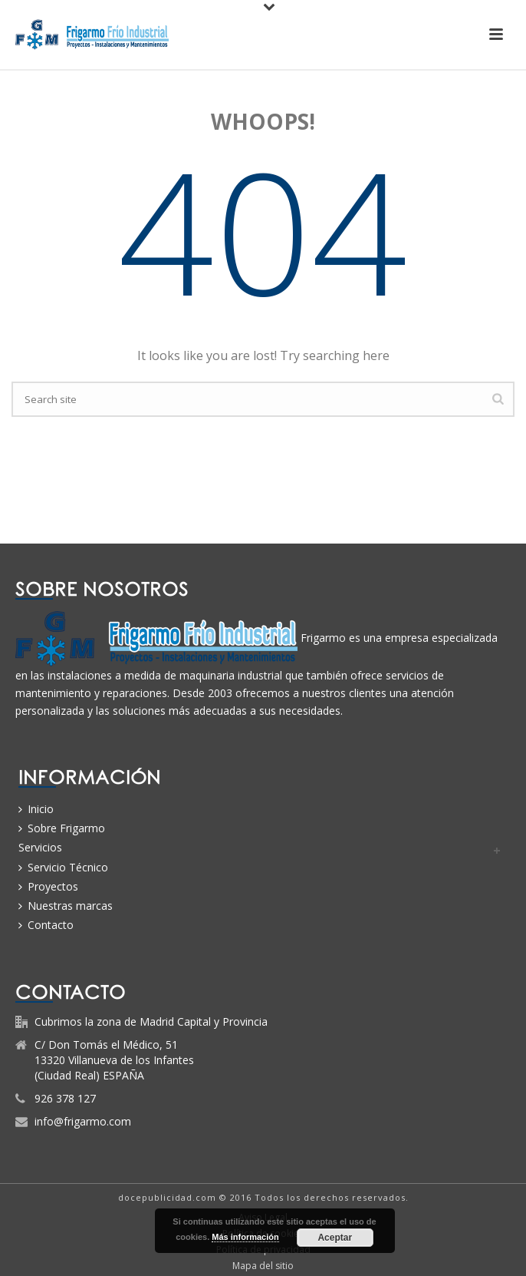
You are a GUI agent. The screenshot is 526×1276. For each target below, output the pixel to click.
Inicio (36, 809)
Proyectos (48, 886)
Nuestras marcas (65, 905)
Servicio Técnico (63, 867)
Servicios (40, 847)
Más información (245, 1236)
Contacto (46, 924)
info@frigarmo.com (83, 1122)
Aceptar (334, 1237)
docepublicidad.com (167, 1197)
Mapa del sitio (263, 1266)
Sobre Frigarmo (61, 828)
